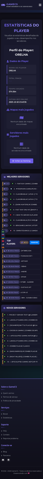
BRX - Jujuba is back (29, 298)
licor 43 (24, 292)
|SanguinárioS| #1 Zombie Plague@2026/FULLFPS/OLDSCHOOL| (22, 351)
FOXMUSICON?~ (27, 256)
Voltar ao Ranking (21, 161)
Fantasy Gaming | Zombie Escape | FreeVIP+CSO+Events (26, 184)
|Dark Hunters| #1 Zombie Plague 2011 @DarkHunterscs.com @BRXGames (25, 204)
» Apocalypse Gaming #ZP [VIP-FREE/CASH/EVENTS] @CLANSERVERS (22, 362)
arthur (24, 261)
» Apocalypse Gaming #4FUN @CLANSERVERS (22, 336)
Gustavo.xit (26, 287)
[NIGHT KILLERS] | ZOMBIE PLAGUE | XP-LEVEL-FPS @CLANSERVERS (22, 356)
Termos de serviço (9, 397)
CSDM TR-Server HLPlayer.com (25, 215)
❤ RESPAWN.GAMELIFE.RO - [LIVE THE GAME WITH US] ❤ (25, 189)
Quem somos (7, 393)
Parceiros (5, 455)
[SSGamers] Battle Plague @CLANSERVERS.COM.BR (22, 325)
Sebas (23, 266)
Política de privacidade (11, 401)
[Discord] (3, 460)
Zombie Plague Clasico (18, 346)
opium (23, 277)
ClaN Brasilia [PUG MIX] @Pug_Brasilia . (25, 220)
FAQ (4, 431)
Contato (5, 435)
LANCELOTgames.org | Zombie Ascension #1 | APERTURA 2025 (22, 341)
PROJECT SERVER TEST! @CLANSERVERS (22, 315)
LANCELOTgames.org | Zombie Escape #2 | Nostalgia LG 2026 (22, 320)
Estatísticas (6, 418)
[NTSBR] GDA (26, 251)
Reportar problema (9, 438)
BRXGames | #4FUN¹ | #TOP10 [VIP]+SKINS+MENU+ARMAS (25, 225)
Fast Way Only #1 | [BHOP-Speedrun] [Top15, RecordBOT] (25, 210)
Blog (4, 452)
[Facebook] (8, 460)
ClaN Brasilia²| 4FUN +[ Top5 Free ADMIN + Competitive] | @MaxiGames (25, 199)
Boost (4, 414)
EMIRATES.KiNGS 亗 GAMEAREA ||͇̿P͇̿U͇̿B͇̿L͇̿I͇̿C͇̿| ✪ (25, 230)
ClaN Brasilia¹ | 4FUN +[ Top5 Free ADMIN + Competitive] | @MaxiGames (25, 194)
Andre (24, 272)
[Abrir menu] (40, 5)
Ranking (34, 242)
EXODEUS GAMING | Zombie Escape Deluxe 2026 (22, 330)
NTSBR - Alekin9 (27, 282)
